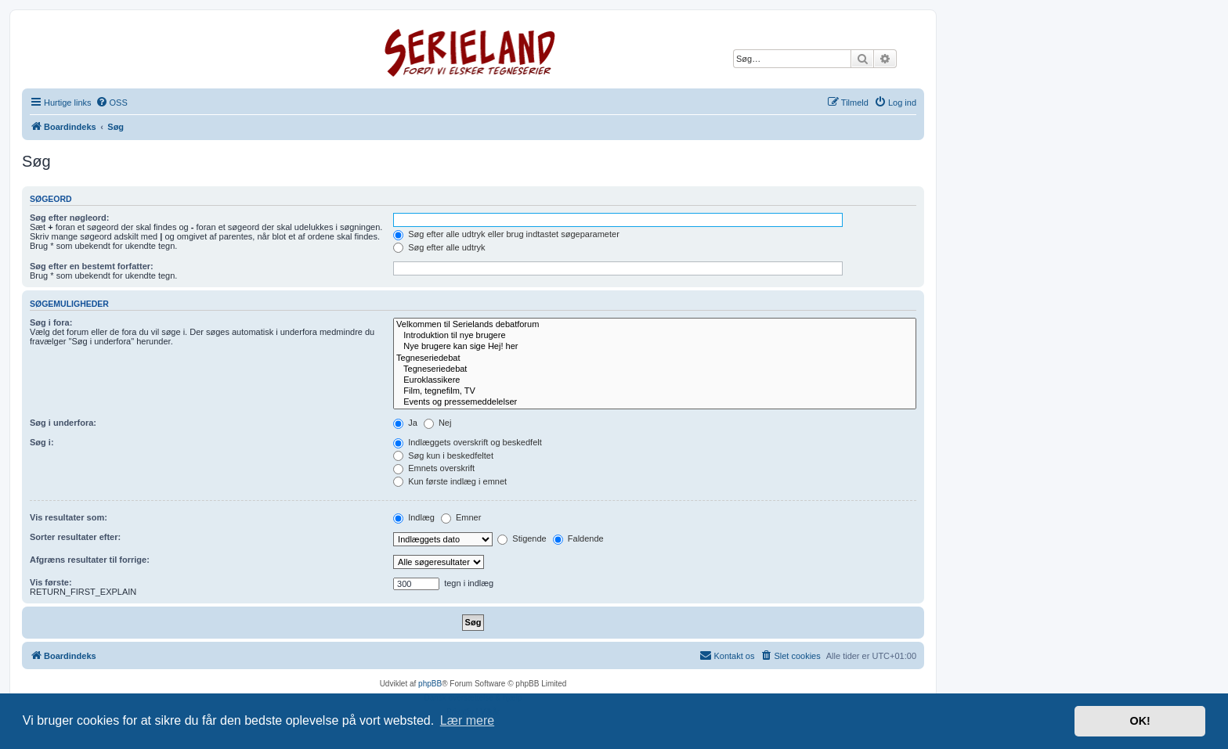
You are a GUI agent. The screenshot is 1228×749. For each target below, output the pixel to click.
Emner (461, 517)
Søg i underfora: (63, 422)
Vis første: (51, 582)
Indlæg (414, 517)
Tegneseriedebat (655, 358)
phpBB (430, 683)
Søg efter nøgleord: (69, 217)
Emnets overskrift (434, 468)
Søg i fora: (51, 322)
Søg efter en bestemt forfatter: (92, 266)
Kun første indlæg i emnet (450, 481)
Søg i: (42, 442)
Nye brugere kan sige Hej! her (655, 346)
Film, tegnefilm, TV (655, 391)
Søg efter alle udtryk (439, 247)
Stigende (521, 538)
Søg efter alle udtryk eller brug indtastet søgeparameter (506, 234)
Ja (405, 422)
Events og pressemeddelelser (655, 402)
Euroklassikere (655, 380)
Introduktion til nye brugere (655, 335)
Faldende (578, 538)
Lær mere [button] (467, 720)
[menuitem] (112, 102)
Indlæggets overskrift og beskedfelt (467, 442)
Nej (438, 422)
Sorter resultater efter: (75, 537)
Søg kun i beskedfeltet (443, 455)
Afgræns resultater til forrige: (90, 559)
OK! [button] (1139, 721)
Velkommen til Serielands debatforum (655, 324)
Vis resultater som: (68, 517)
